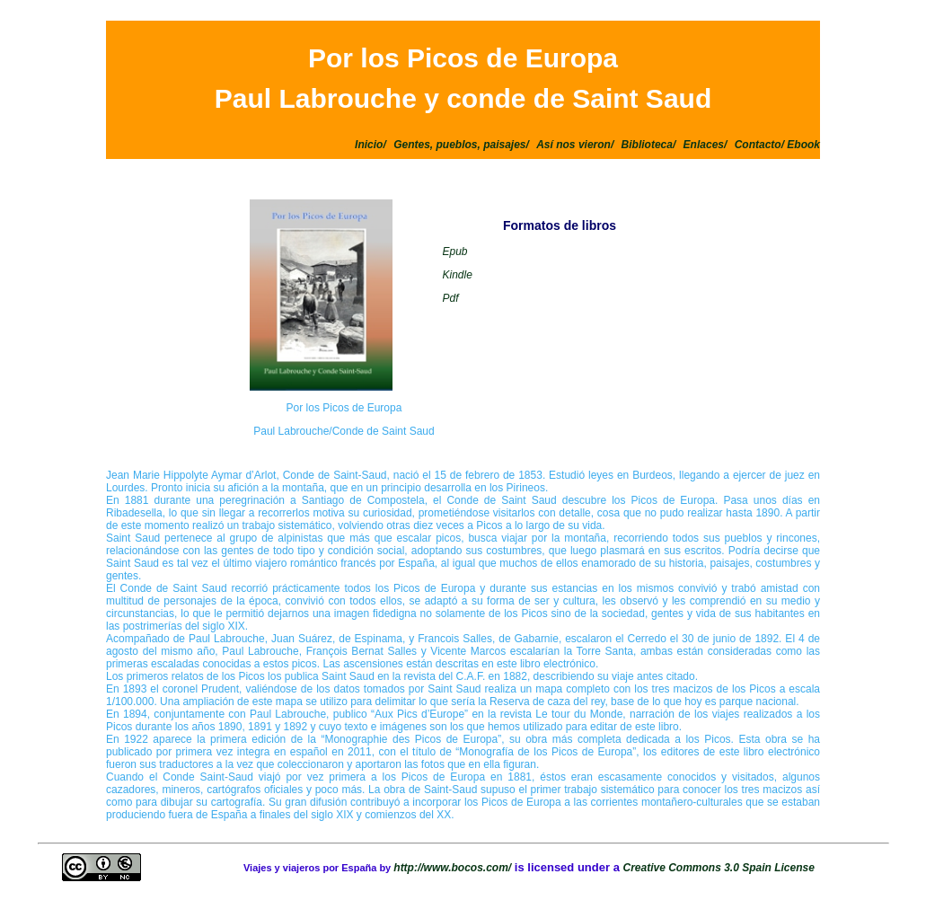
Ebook (803, 144)
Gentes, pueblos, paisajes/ (461, 144)
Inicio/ (370, 144)
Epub (454, 251)
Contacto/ (761, 144)
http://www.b (425, 867)
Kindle (457, 275)
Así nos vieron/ (574, 144)
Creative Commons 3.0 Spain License (718, 867)
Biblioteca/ (649, 144)
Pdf (450, 298)
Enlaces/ (705, 144)
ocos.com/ (484, 867)
